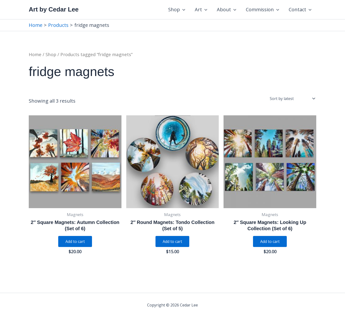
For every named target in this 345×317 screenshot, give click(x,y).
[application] (182, 9)
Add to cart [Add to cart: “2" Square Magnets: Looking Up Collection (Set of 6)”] (270, 241)
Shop (176, 9)
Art (201, 9)
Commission (262, 9)
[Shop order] (292, 98)
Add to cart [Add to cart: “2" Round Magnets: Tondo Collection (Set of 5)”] (172, 241)
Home (35, 54)
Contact (300, 9)
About (226, 9)
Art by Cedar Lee (54, 9)
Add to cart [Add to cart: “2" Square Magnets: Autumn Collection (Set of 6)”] (75, 241)
